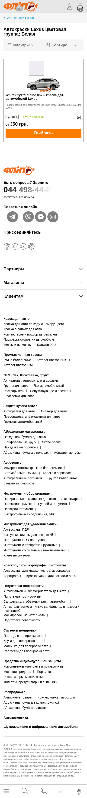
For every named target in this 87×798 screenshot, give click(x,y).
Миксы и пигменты (17, 345)
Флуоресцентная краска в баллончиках (32, 468)
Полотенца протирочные (22, 596)
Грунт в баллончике (62, 478)
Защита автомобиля (18, 483)
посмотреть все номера (18, 197)
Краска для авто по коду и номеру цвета (33, 324)
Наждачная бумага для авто (24, 437)
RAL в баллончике (17, 360)
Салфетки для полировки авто (26, 651)
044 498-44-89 (43, 189)
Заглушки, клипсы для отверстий (28, 535)
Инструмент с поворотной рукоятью (30, 545)
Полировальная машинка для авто (29, 499)
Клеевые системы (17, 555)
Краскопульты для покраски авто (51, 576)
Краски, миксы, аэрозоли (56, 697)
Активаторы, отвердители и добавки (30, 380)
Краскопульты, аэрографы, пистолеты (35, 565)
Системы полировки (21, 630)
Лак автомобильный (49, 385)
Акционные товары (17, 697)
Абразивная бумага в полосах (25, 452)
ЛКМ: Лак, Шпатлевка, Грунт (27, 375)
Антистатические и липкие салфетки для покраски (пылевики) (41, 608)
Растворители (13, 391)
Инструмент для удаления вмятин (31, 524)
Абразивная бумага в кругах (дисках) (31, 702)
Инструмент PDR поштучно (24, 540)
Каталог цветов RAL (18, 365)
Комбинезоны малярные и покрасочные (33, 666)
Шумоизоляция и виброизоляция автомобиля (40, 726)
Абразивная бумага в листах (24, 708)
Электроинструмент (18, 509)
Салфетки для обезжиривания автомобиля (35, 601)
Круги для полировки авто (22, 641)
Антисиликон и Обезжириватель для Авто (34, 591)
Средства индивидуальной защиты (33, 661)
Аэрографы (12, 576)
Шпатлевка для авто (18, 396)
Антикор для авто (54, 411)
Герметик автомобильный (22, 421)
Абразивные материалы (24, 431)
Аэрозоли (12, 462)
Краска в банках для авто (22, 329)
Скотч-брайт (51, 442)
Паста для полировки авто (23, 636)
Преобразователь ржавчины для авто (31, 416)
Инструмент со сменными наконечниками (34, 550)
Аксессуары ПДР (16, 529)
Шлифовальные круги (19, 442)
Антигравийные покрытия (22, 478)
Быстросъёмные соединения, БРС (29, 514)
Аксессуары (70, 499)
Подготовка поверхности (24, 586)
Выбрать (43, 133)
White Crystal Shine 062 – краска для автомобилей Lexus (35, 97)
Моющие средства (17, 672)
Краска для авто (17, 318)
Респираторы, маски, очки (23, 677)
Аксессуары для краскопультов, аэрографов (36, 570)
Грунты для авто (15, 385)
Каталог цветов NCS (52, 360)
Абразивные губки (67, 452)
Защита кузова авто (20, 406)
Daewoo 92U (46, 345)
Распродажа (14, 692)
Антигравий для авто (19, 411)
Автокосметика (15, 717)
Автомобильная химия (20, 473)
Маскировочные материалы (24, 615)
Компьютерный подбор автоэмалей (30, 334)
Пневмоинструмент (17, 504)
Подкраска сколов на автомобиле (28, 339)
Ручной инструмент (52, 504)
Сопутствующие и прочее (49, 391)
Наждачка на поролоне (20, 447)
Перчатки (44, 672)
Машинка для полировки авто (25, 646)
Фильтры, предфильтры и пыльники (30, 682)
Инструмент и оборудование (27, 493)
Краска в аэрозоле (57, 473)
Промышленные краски (23, 355)
